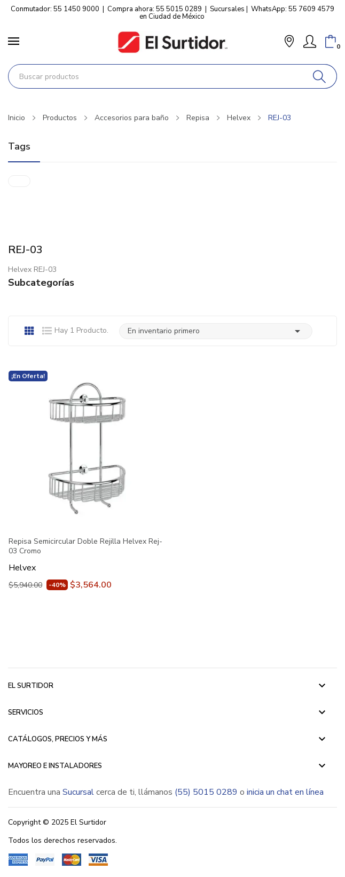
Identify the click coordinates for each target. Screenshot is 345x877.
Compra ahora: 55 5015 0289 (154, 9)
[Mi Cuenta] (309, 41)
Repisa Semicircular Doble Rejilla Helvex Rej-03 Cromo (85, 546)
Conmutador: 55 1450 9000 (55, 9)
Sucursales (227, 9)
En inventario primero (216, 331)
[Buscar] (319, 76)
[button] (289, 42)
